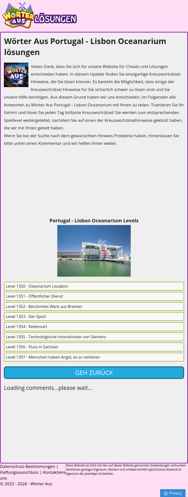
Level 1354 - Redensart (26, 326)
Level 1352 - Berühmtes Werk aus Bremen (44, 306)
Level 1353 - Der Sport (26, 316)
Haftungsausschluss (19, 472)
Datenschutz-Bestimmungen (27, 466)
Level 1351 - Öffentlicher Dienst (34, 296)
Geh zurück (94, 372)
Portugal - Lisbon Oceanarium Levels (94, 220)
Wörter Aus (41, 483)
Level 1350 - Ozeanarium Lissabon (37, 286)
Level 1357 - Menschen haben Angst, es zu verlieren (53, 357)
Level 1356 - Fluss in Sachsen (32, 347)
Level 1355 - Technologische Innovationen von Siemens (56, 336)
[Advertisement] (40, 182)
